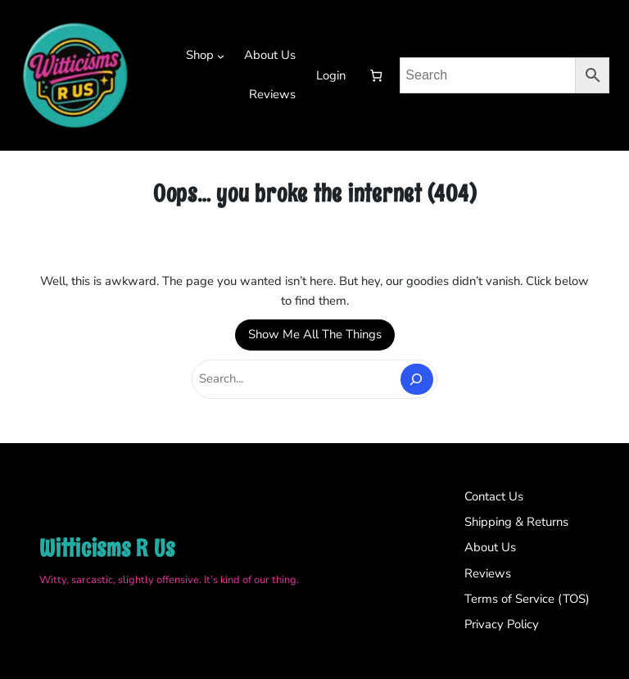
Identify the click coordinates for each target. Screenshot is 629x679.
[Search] (416, 379)
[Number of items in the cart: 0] (375, 76)
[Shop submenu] (220, 56)
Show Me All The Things (315, 334)
